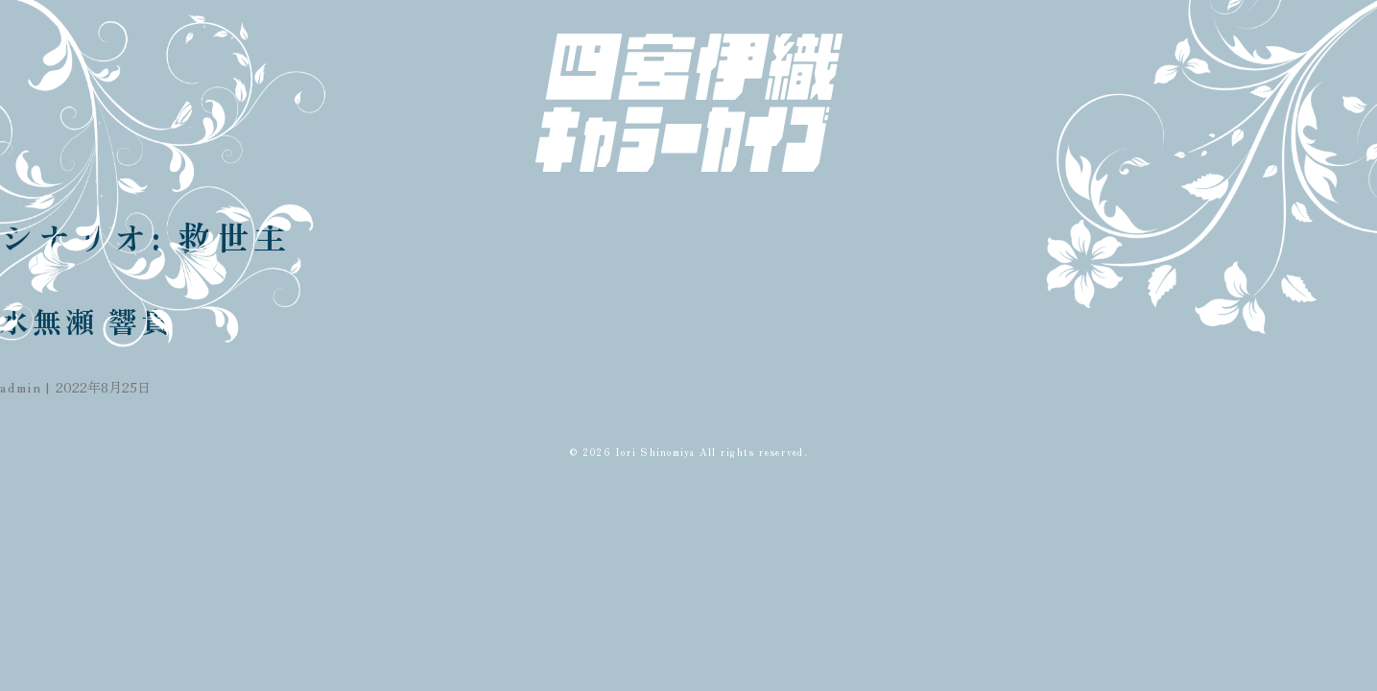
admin (21, 386)
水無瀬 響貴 (87, 320)
